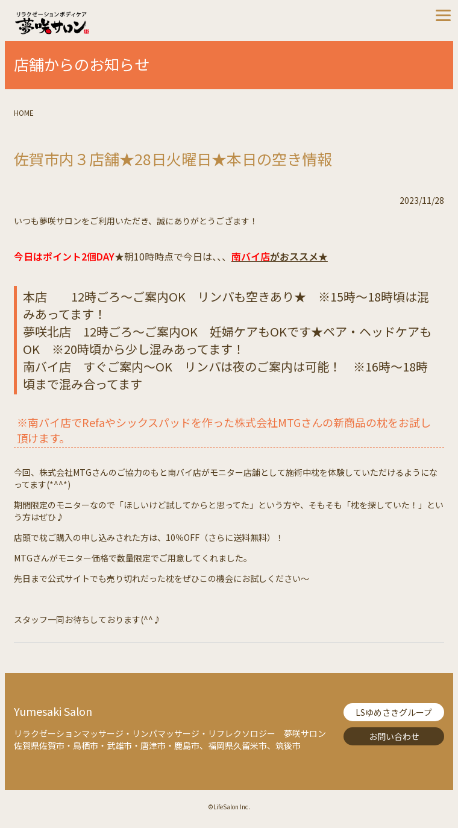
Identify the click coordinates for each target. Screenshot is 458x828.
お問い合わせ (394, 736)
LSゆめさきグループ (394, 712)
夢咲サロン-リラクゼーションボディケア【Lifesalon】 (121, 23)
